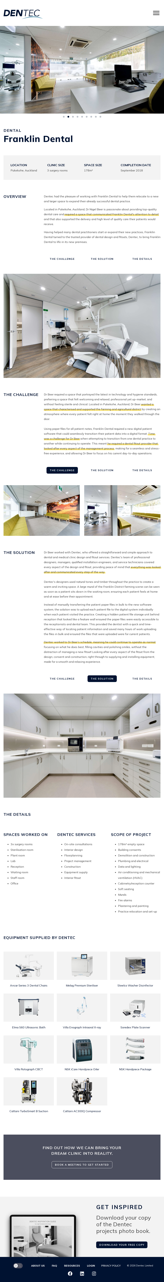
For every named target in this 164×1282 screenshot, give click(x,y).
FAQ (54, 1265)
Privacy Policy (111, 1265)
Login (91, 1265)
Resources (72, 1265)
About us (38, 1265)
